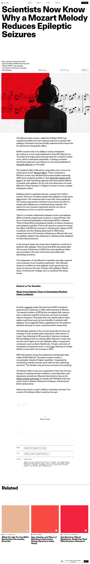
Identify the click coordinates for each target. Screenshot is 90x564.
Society (57, 3)
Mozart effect (40, 173)
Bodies (39, 3)
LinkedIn (35, 448)
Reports (29, 164)
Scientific (20, 164)
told (32, 323)
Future (48, 3)
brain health (42, 454)
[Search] (82, 3)
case (52, 346)
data (18, 199)
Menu (86, 2)
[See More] (48, 454)
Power (29, 3)
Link (44, 448)
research (28, 307)
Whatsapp (27, 448)
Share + (84, 70)
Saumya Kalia (42, 70)
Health (33, 454)
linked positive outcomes (27, 378)
